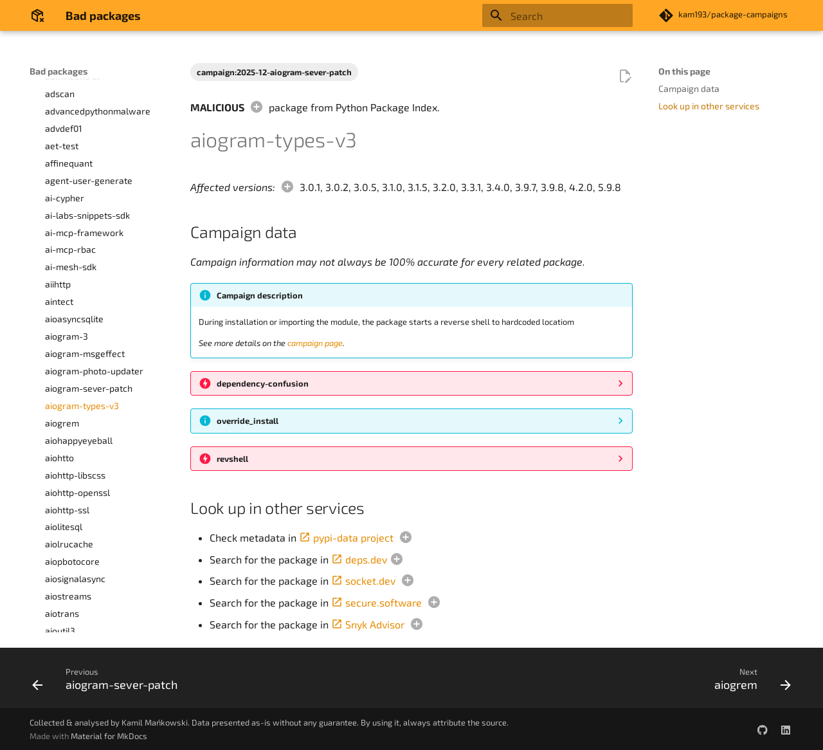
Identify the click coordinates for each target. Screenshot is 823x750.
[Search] (557, 15)
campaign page (315, 343)
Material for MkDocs (109, 736)
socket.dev (363, 580)
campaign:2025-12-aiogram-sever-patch (274, 72)
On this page (684, 71)
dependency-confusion (263, 383)
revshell (232, 458)
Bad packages (58, 71)
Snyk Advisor (367, 624)
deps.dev (359, 559)
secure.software (376, 602)
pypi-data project (346, 537)
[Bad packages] (37, 15)
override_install (247, 421)
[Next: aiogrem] (748, 681)
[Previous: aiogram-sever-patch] (108, 681)
